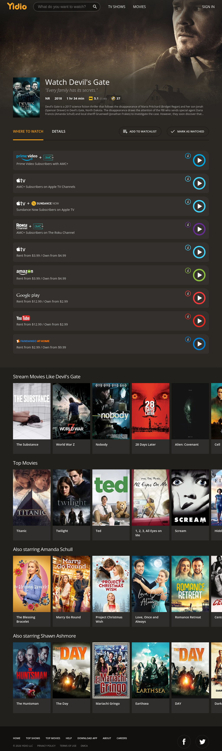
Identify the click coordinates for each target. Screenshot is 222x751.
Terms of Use (68, 745)
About (107, 738)
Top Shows (33, 738)
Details (58, 131)
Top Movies (53, 738)
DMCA (84, 745)
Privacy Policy (46, 745)
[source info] (187, 156)
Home (16, 738)
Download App (87, 738)
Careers (122, 738)
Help (69, 738)
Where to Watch (28, 131)
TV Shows (116, 6)
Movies (139, 6)
